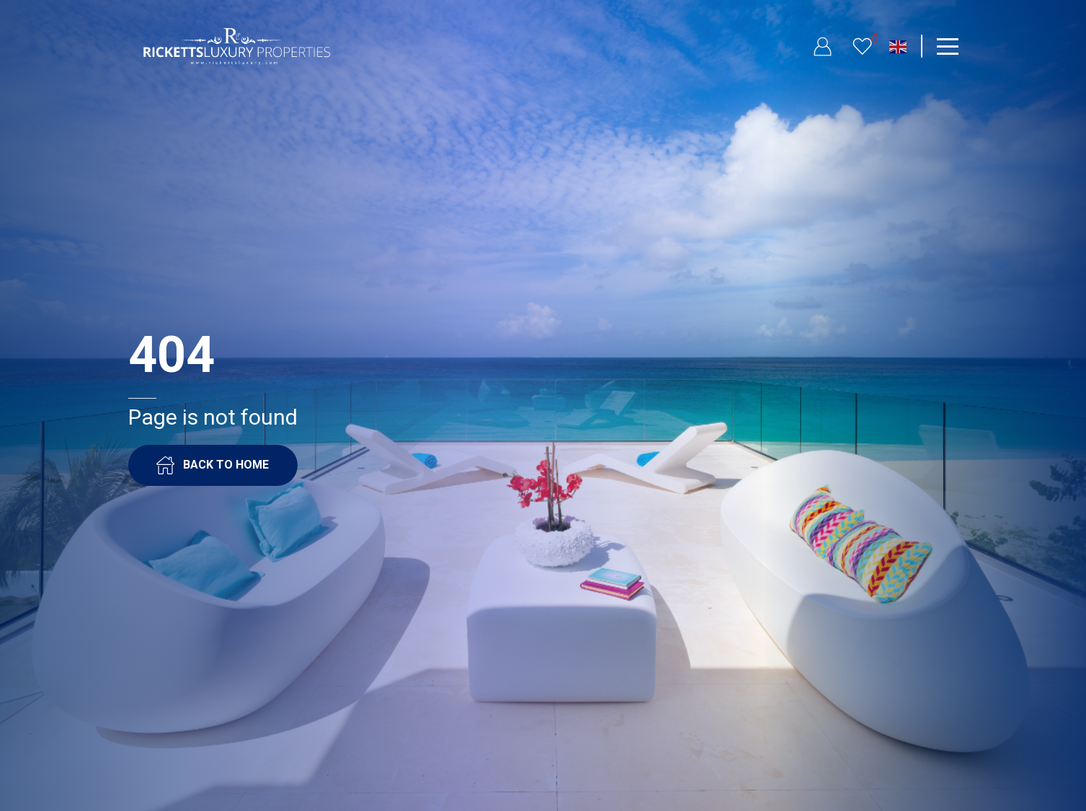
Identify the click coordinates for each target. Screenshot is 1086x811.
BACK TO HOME (212, 465)
